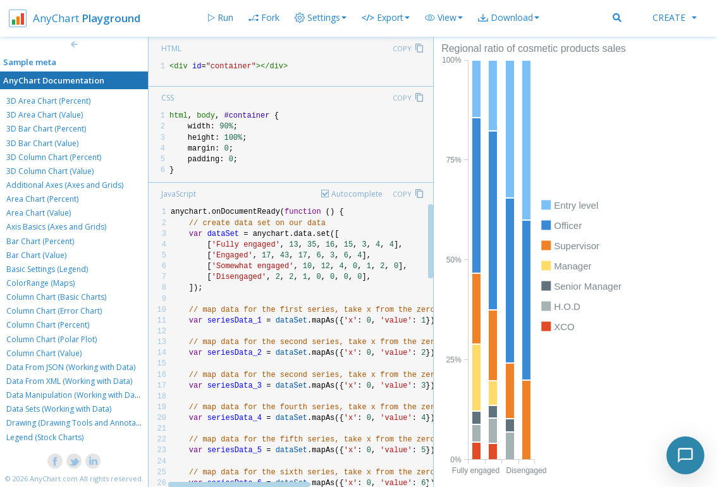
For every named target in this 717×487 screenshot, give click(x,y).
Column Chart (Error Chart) (54, 310)
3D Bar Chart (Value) (42, 143)
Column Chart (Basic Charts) (56, 297)
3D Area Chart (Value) (44, 114)
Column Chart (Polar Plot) (51, 339)
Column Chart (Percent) (47, 324)
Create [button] (675, 17)
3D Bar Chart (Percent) (46, 128)
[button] (443, 17)
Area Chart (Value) (38, 212)
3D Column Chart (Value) (50, 171)
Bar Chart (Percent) (40, 241)
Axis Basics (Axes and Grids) (56, 226)
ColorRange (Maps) (40, 283)
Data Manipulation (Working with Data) (75, 395)
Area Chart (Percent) (42, 199)
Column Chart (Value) (44, 353)
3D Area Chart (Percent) (48, 101)
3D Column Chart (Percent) (53, 157)
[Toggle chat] (685, 455)
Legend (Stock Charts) (44, 437)
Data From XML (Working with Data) (69, 381)
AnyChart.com (54, 478)
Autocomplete (357, 193)
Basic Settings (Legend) (47, 269)
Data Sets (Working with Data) (58, 409)
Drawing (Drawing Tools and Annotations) (81, 422)
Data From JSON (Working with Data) (70, 367)
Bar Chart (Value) (36, 255)
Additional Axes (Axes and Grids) (64, 185)
